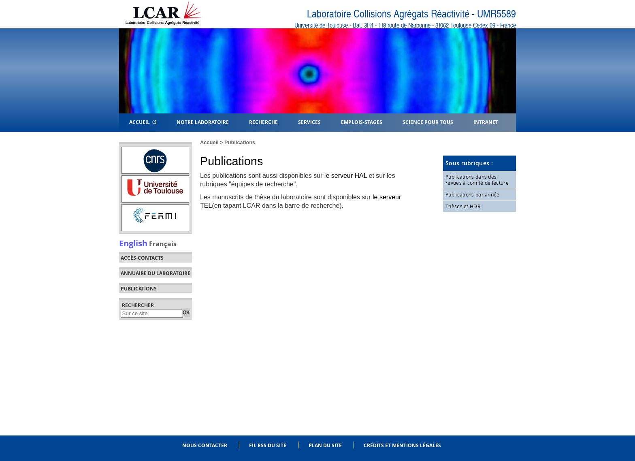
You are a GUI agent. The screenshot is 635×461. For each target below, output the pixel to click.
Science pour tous (428, 122)
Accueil (142, 122)
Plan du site (325, 445)
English (133, 243)
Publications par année (472, 194)
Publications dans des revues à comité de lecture (477, 179)
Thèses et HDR (462, 206)
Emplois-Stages (361, 122)
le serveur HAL (345, 175)
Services (309, 122)
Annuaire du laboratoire (155, 273)
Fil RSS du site (267, 445)
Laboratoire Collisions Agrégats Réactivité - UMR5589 (411, 14)
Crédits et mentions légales (402, 445)
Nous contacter (204, 445)
